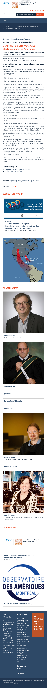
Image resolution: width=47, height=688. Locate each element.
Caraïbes (11, 182)
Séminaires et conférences (20, 39)
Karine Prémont (10, 466)
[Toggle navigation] (5, 20)
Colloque (6, 39)
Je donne (21, 673)
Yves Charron (9, 386)
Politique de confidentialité (10, 682)
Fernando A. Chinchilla (13, 401)
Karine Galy (8, 408)
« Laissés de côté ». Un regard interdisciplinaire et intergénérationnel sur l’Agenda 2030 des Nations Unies (22, 226)
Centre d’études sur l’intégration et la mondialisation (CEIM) (19, 556)
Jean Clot (7, 394)
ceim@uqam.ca (8, 652)
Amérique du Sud (27, 180)
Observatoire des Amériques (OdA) (18, 604)
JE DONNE (40, 15)
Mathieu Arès (9, 335)
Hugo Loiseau (9, 457)
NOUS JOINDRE (7, 615)
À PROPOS (22, 614)
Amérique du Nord (15, 180)
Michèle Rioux (9, 515)
